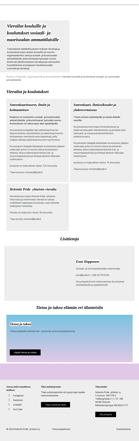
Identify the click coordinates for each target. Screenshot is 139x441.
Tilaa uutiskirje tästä (55, 404)
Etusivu (10, 76)
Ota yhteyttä (105, 414)
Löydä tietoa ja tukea (25, 352)
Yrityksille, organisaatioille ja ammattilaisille (38, 76)
